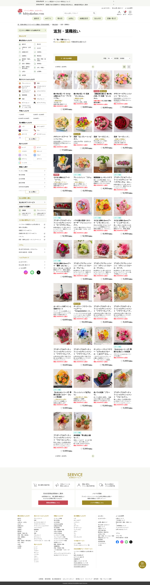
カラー (75, 531)
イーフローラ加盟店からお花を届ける (32, 224)
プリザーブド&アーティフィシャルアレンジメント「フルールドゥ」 (123, 395)
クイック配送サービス (62, 42)
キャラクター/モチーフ (40, 522)
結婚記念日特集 (58, 525)
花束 (35, 520)
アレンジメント (38, 518)
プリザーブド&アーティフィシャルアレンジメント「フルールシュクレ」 (62, 437)
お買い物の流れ (102, 530)
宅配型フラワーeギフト (25, 230)
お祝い (19, 544)
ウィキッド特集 (58, 518)
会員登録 (100, 539)
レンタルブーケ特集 (59, 535)
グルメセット (37, 535)
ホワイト (36, 559)
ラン (75, 533)
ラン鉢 (35, 531)
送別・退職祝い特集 (59, 529)
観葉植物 (36, 529)
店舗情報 (77, 559)
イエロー (36, 550)
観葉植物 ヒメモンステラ (103, 177)
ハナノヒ (32, 236)
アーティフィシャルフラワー (41, 525)
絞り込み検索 (66, 58)
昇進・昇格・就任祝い (23, 535)
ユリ (75, 535)
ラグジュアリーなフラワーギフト (62, 553)
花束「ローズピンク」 (102, 137)
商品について (101, 526)
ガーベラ (76, 525)
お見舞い (20, 546)
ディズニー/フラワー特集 (60, 540)
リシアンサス (77, 529)
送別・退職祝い (22, 537)
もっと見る (32, 139)
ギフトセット (37, 537)
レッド (35, 547)
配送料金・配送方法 (103, 532)
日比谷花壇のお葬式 (80, 566)
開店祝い (20, 531)
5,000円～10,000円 (38, 114)
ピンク (35, 548)
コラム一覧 (119, 535)
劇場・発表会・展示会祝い (24, 540)
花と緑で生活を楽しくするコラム (28, 249)
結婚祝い (20, 529)
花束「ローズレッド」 (122, 137)
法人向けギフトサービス (27, 202)
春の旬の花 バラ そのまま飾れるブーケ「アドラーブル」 (62, 96)
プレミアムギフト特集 (59, 537)
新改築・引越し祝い (23, 533)
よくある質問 (128, 8)
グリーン (36, 558)
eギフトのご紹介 (79, 557)
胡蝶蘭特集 (57, 546)
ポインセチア (77, 520)
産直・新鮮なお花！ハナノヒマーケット (32, 239)
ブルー (35, 556)
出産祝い (20, 527)
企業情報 (41, 579)
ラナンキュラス (78, 537)
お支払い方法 (101, 534)
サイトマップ (88, 579)
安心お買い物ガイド (117, 8)
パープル (36, 554)
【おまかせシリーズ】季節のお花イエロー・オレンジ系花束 (62, 395)
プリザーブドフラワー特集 (61, 538)
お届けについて (102, 528)
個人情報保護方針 (56, 579)
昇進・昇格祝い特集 (59, 548)
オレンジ (36, 552)
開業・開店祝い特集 (59, 544)
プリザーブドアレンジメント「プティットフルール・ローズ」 (123, 266)
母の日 (59, 18)
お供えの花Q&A (58, 533)
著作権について (80, 579)
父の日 (19, 524)
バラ (75, 518)
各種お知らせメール (103, 537)
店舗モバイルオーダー (80, 561)
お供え (71, 18)
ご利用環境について (121, 525)
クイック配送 (77, 543)
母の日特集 (57, 520)
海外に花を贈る (32, 227)
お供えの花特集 (58, 531)
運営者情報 (48, 579)
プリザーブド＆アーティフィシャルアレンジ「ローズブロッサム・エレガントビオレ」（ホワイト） (123, 182)
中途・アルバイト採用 (105, 579)
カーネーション (78, 527)
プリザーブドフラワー (39, 524)
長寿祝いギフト (58, 542)
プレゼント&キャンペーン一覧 (81, 545)
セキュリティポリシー (68, 579)
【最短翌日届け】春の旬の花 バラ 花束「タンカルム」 (103, 96)
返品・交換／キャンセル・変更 (106, 536)
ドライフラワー (38, 527)
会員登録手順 (101, 541)
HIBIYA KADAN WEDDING (81, 564)
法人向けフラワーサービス (61, 555)
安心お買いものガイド (104, 524)
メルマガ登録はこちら (97, 502)
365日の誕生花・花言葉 (25, 252)
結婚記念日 (84, 18)
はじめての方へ (106, 8)
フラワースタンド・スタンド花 (42, 540)
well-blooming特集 (58, 524)
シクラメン (76, 522)
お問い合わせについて (121, 529)
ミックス (36, 561)
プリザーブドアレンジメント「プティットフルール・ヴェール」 (82, 266)
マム (75, 524)
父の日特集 (57, 522)
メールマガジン (102, 543)
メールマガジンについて (122, 527)
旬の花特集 (57, 527)
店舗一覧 (111, 18)
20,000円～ (36, 118)
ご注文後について (120, 520)
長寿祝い (20, 538)
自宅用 (19, 548)
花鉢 (35, 533)
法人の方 (97, 18)
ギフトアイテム (38, 538)
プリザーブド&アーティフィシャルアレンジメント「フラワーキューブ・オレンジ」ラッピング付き (123, 311)
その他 (99, 545)
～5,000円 (21, 114)
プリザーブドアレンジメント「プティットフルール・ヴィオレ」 (103, 266)
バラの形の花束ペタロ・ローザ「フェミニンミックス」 (82, 223)
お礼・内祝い (21, 542)
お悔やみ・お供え (22, 522)
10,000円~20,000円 (23, 118)
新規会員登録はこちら (53, 502)
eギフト (48, 18)
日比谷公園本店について (81, 563)
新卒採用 (96, 579)
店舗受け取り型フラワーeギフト (32, 233)
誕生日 (36, 18)
